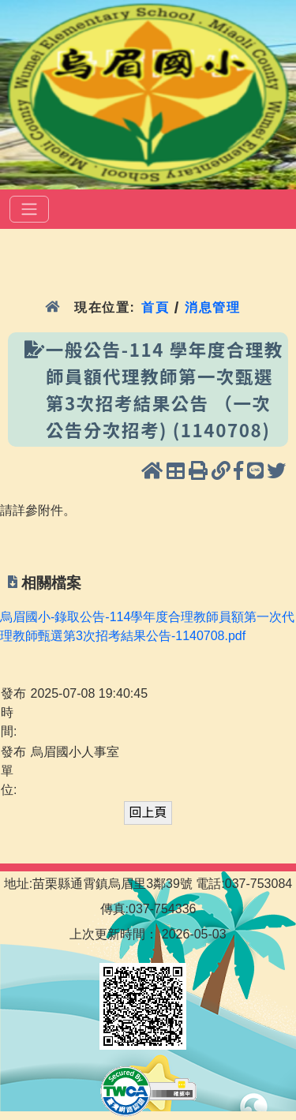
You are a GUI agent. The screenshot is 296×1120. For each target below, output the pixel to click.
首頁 (155, 307)
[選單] (29, 209)
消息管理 (212, 307)
